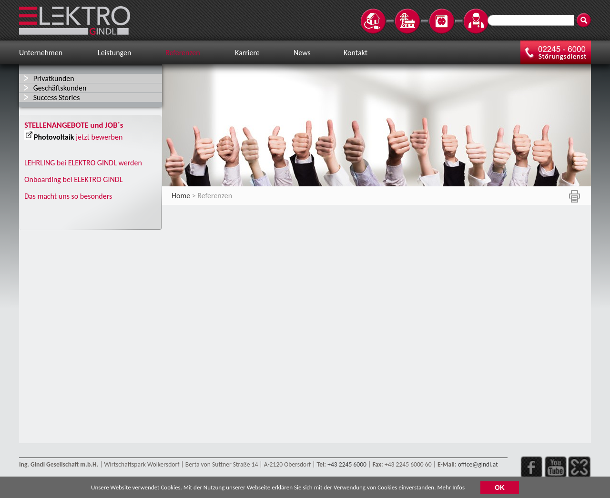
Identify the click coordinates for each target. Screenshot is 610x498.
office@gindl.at (478, 464)
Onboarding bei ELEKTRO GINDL (73, 179)
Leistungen (114, 52)
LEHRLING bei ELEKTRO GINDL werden (83, 162)
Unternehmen (40, 52)
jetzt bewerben (99, 137)
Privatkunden (53, 78)
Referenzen (182, 52)
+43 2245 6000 (346, 464)
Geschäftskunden (60, 87)
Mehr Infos (451, 488)
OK (500, 488)
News (302, 52)
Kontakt (355, 52)
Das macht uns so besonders (68, 196)
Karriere (247, 52)
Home (181, 195)
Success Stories (56, 97)
